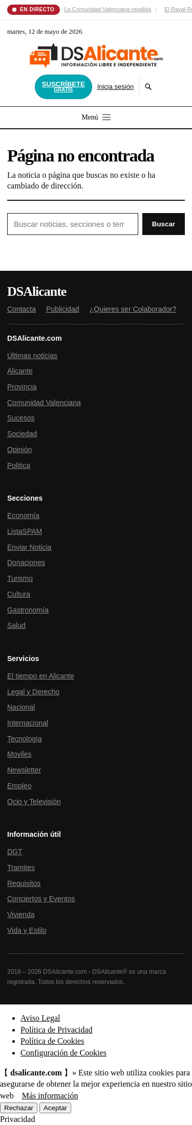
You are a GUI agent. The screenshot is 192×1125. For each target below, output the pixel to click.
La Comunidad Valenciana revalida (108, 9)
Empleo (19, 786)
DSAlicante (36, 291)
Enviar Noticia (29, 547)
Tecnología (24, 739)
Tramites (21, 867)
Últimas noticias (32, 355)
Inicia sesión (115, 86)
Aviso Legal (40, 1018)
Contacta (21, 309)
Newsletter (24, 770)
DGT (15, 852)
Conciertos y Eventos (41, 899)
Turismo (20, 578)
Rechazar (18, 1108)
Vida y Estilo (27, 930)
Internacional (27, 723)
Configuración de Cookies (63, 1052)
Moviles (19, 754)
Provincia (22, 387)
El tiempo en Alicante (40, 676)
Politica (18, 465)
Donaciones (26, 562)
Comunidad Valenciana (44, 403)
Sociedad (22, 434)
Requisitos (23, 883)
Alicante (20, 371)
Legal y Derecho (33, 692)
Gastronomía (28, 610)
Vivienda (20, 914)
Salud (16, 625)
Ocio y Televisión (34, 802)
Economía (23, 515)
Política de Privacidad (56, 1029)
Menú (96, 117)
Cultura (18, 594)
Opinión (19, 450)
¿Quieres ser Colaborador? (133, 309)
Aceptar (55, 1108)
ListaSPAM (24, 531)
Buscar (163, 224)
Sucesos (21, 418)
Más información (50, 1095)
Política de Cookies (52, 1041)
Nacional (21, 707)
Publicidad (62, 309)
